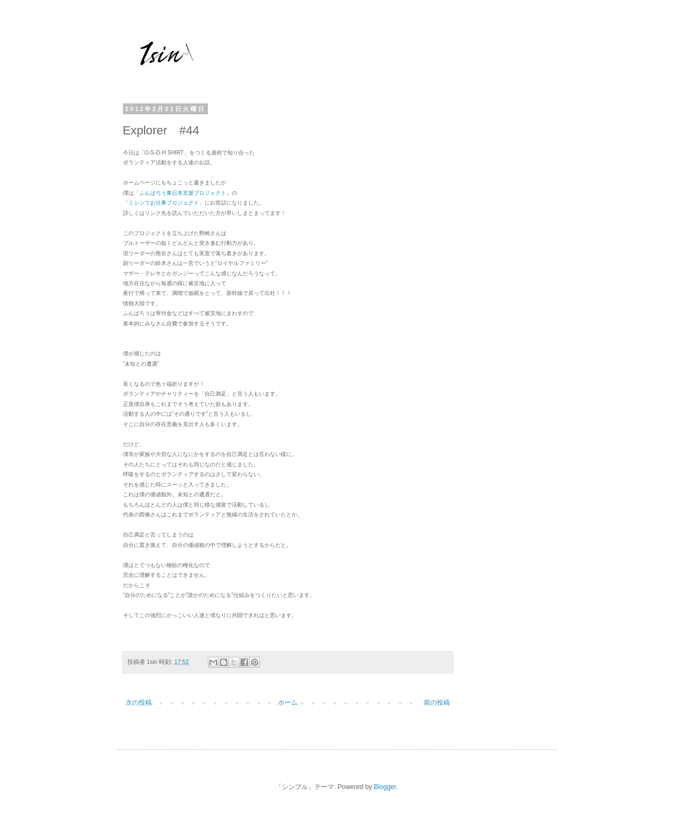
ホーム (288, 702)
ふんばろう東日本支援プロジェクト (182, 193)
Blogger (385, 787)
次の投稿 (139, 702)
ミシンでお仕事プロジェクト (163, 203)
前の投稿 (437, 702)
